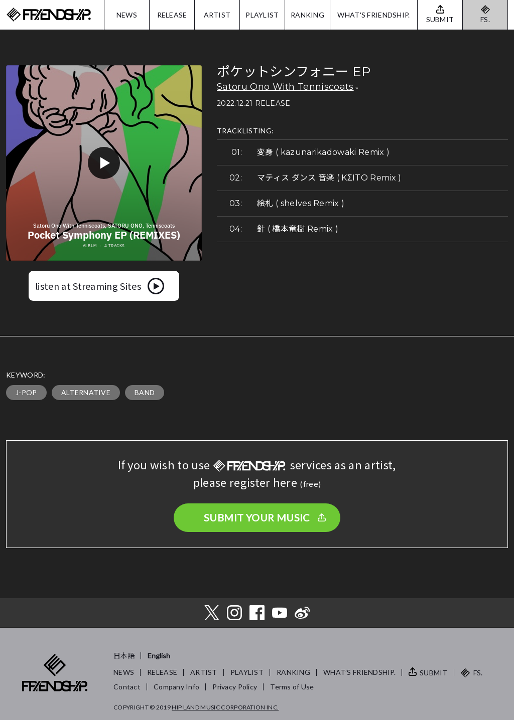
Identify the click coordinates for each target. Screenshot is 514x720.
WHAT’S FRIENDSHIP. (359, 672)
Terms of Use (292, 686)
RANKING (307, 15)
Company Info (176, 686)
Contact (127, 686)
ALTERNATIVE (86, 392)
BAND (145, 392)
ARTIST (217, 15)
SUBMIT (434, 672)
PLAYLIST (262, 15)
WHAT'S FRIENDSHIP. (373, 15)
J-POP (26, 392)
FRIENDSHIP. (48, 15)
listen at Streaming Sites (88, 285)
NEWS (126, 15)
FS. (485, 19)
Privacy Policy (234, 686)
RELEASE (172, 15)
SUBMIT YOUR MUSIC (257, 517)
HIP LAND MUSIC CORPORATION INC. (225, 707)
